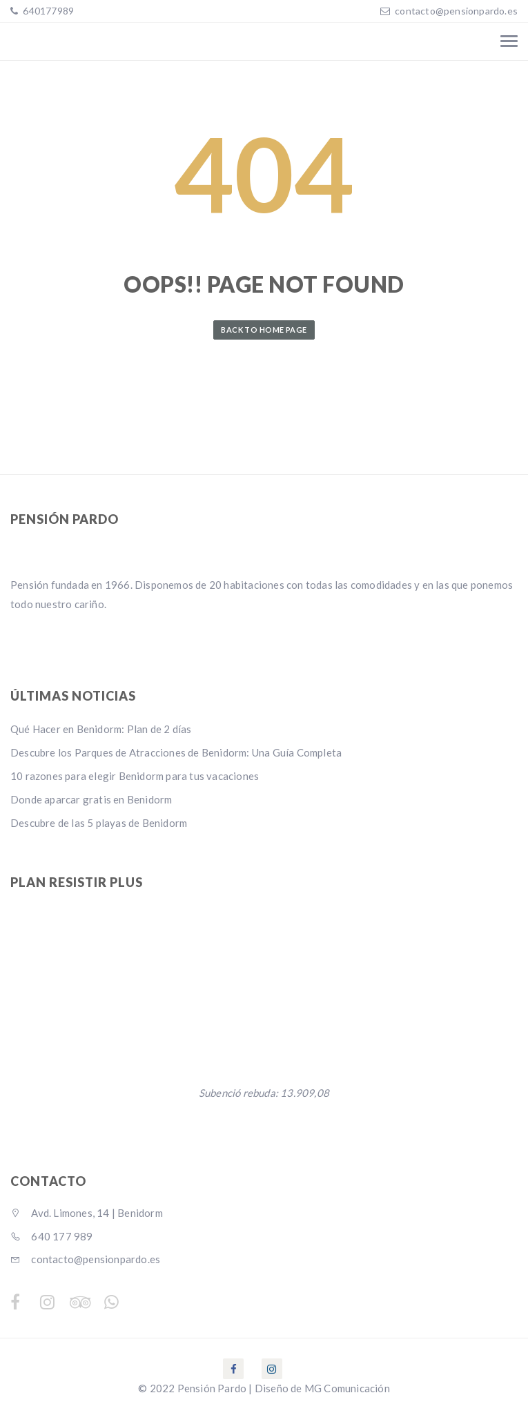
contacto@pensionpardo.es (456, 11)
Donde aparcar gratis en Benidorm (91, 799)
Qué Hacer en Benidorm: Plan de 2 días (100, 729)
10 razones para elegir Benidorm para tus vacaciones (134, 776)
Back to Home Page (263, 329)
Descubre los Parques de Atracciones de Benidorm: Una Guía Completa (176, 752)
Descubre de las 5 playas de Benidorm (98, 823)
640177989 (47, 11)
